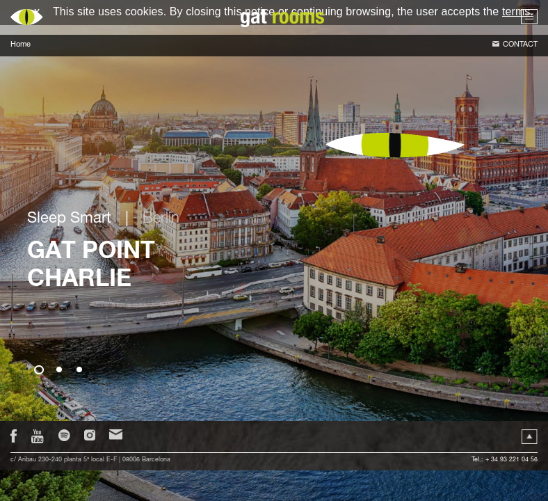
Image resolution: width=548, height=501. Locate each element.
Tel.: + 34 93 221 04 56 (505, 460)
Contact (520, 45)
